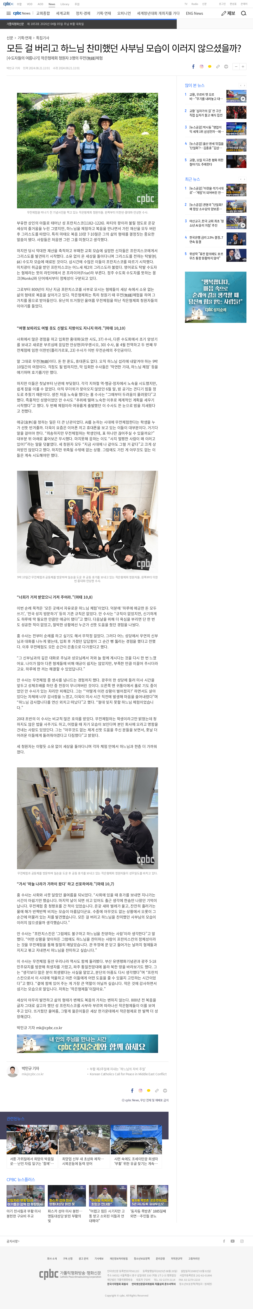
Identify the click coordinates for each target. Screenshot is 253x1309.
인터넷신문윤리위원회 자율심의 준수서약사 (154, 1284)
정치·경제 (83, 13)
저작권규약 (176, 1258)
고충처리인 (194, 1258)
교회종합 (43, 13)
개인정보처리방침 (119, 1258)
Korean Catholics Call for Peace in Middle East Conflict (128, 1074)
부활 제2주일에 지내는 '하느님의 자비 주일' (118, 1069)
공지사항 (13, 1241)
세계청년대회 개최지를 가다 (158, 13)
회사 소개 (52, 1258)
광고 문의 (83, 1258)
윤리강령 (160, 1258)
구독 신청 (68, 1258)
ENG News (194, 13)
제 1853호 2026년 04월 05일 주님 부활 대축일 (55, 24)
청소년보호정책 (142, 1258)
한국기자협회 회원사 (117, 1284)
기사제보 (99, 1258)
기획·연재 (104, 13)
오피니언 (124, 13)
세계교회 (63, 13)
